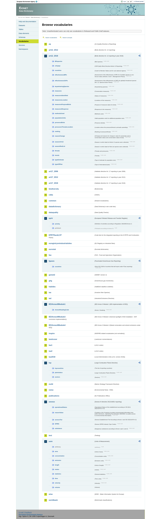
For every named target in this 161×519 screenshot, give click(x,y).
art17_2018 (53, 183)
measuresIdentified (61, 95)
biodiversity (54, 189)
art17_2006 (53, 171)
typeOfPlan (58, 164)
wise (51, 494)
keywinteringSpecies (62, 86)
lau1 (50, 345)
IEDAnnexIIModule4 (57, 325)
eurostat (52, 249)
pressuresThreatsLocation (64, 127)
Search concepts (67, 37)
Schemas (22, 37)
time (56, 478)
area (56, 451)
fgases (51, 261)
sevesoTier (58, 420)
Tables (21, 29)
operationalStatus (61, 407)
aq (50, 44)
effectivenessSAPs (61, 80)
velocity (57, 483)
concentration (59, 456)
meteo (57, 469)
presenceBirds (60, 122)
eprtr (51, 218)
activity (57, 224)
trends (57, 155)
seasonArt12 (59, 142)
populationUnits (60, 118)
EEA (28, 1)
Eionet (27, 17)
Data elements (24, 33)
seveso (52, 402)
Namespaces (23, 49)
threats (57, 151)
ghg (50, 281)
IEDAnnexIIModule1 (57, 304)
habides (52, 287)
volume (57, 487)
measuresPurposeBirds (63, 104)
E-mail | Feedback (25, 512)
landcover (53, 339)
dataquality (53, 212)
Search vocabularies (51, 37)
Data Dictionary (35, 17)
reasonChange (60, 136)
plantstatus (58, 372)
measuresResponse (61, 109)
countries (58, 70)
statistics (58, 474)
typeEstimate (59, 160)
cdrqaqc (57, 66)
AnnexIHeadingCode (62, 310)
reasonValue (59, 412)
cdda (51, 195)
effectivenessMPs (61, 75)
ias (50, 292)
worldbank (53, 500)
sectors (57, 377)
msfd (51, 384)
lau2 (50, 351)
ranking (57, 131)
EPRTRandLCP (55, 235)
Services (22, 45)
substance (58, 428)
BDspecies (58, 61)
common (52, 201)
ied (50, 298)
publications (54, 396)
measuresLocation (61, 100)
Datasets (22, 25)
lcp (50, 363)
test (50, 435)
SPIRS (57, 424)
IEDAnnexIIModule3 (57, 317)
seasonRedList (60, 146)
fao (50, 255)
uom (51, 441)
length (57, 465)
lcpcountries (59, 368)
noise (51, 390)
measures (58, 91)
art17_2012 (53, 177)
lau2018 (52, 357)
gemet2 (52, 275)
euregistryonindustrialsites (60, 243)
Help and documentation (27, 21)
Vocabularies (24, 41)
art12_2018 (53, 56)
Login (124, 1)
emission (58, 460)
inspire (52, 333)
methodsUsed (59, 113)
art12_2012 (53, 50)
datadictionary (55, 206)
